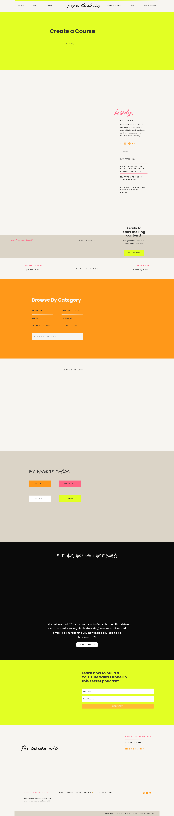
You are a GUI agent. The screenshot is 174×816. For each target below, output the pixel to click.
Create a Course (72, 31)
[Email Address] (118, 699)
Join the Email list (34, 270)
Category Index (140, 270)
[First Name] (118, 691)
